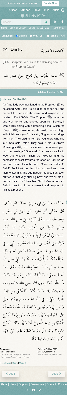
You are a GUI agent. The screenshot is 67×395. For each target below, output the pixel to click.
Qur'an (13, 9)
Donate (62, 384)
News (13, 384)
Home (4, 28)
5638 (57, 374)
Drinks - (39, 28)
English (23, 36)
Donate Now (50, 3)
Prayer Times (41, 9)
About (4, 384)
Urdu (38, 36)
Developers (37, 384)
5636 (10, 374)
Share (15, 363)
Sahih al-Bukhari (17, 28)
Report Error (5, 363)
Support (24, 384)
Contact (51, 384)
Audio (56, 9)
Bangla (58, 36)
